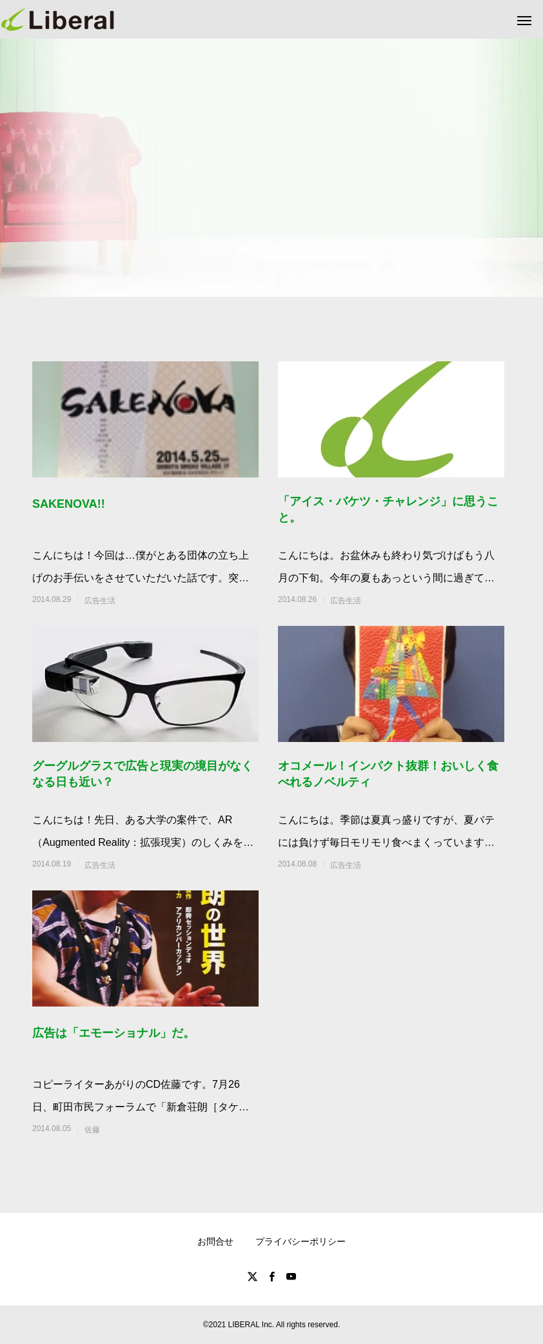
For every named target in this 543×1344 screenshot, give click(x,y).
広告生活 (99, 600)
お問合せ (215, 1241)
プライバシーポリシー (300, 1241)
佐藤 (92, 1129)
